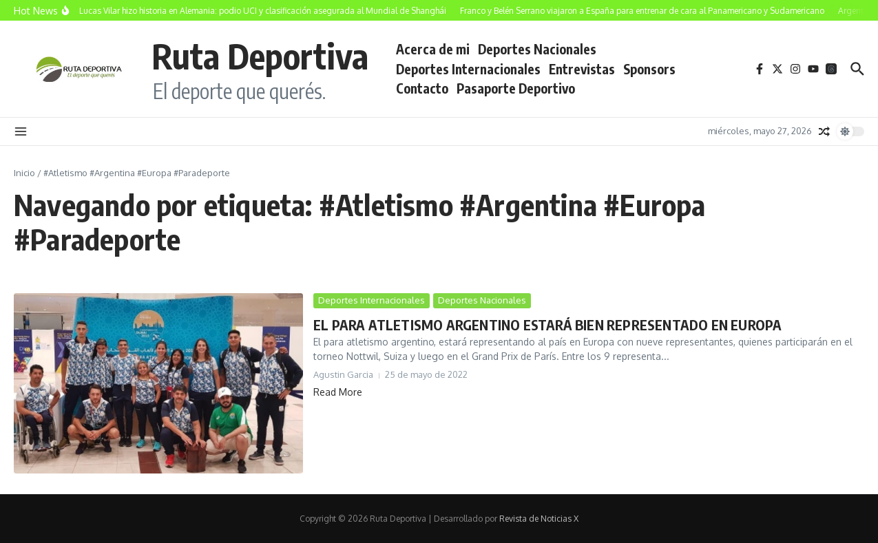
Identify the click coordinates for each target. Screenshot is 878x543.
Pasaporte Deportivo (516, 88)
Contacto (422, 88)
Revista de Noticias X (538, 518)
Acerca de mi (433, 49)
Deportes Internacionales (468, 69)
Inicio (24, 172)
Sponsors (649, 69)
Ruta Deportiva (259, 55)
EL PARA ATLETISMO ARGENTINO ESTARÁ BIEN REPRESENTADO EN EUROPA (547, 324)
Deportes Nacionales (537, 49)
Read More (337, 392)
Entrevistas (582, 69)
